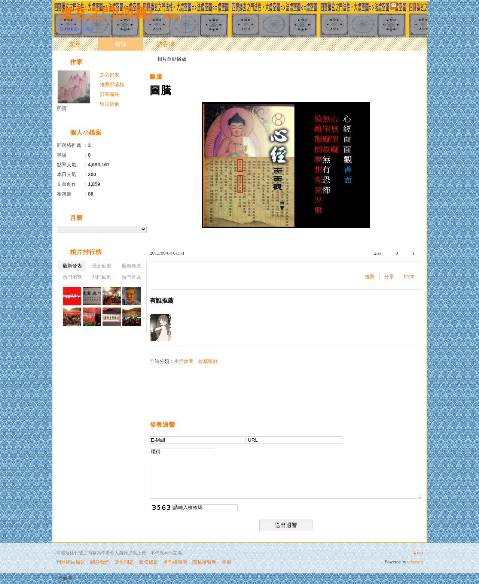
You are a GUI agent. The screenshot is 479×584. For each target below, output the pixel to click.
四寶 (62, 108)
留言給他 (109, 104)
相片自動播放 (171, 59)
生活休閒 (183, 361)
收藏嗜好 (208, 361)
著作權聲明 (175, 562)
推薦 (370, 276)
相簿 (120, 44)
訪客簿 (166, 44)
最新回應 (102, 266)
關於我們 (100, 562)
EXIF (409, 276)
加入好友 (109, 75)
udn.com (415, 562)
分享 (389, 276)
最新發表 (72, 266)
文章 (75, 44)
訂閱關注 (109, 94)
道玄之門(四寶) (106, 13)
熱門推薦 (131, 277)
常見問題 (124, 562)
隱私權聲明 (204, 562)
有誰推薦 (162, 300)
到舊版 (171, 16)
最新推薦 (131, 266)
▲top (418, 553)
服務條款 (148, 562)
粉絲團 (65, 578)
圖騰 (156, 76)
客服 (226, 562)
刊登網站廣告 (70, 562)
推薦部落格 (112, 84)
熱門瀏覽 (72, 277)
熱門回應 (102, 277)
